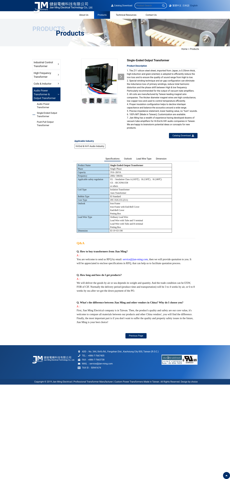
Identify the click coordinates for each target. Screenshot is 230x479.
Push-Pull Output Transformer (45, 124)
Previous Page (136, 335)
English (194, 5)
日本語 (186, 5)
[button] (121, 77)
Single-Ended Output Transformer (47, 115)
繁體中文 (176, 5)
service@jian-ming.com (135, 259)
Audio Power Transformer (43, 106)
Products (202, 49)
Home (192, 49)
